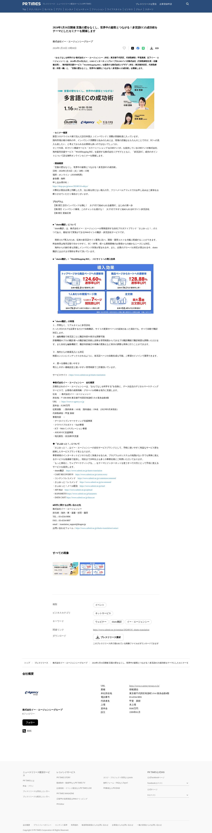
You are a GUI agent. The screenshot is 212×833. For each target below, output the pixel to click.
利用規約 (74, 825)
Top (24, 9)
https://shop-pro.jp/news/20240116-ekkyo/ (70, 186)
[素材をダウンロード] (151, 48)
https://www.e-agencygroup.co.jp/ (144, 686)
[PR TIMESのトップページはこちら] (57, 4)
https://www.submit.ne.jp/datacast (80, 497)
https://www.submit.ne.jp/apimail (78, 490)
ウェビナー (100, 622)
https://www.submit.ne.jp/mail (92, 486)
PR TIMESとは (28, 780)
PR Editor (60, 804)
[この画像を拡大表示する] (65, 569)
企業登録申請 (165, 4)
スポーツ (149, 9)
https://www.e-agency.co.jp (72, 402)
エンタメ (69, 9)
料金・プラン (28, 786)
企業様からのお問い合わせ (122, 825)
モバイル (48, 9)
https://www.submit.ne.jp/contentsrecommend (97, 478)
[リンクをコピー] (157, 48)
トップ (27, 663)
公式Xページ (152, 789)
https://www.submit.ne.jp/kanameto (82, 494)
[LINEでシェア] (143, 48)
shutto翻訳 (117, 622)
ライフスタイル (114, 9)
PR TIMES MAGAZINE (65, 793)
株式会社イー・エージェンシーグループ (70, 663)
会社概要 (26, 825)
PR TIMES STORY (63, 777)
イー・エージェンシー (138, 622)
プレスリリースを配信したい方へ (36, 796)
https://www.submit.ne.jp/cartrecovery (91, 474)
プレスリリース (41, 663)
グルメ (139, 9)
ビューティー (82, 9)
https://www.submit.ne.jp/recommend (95, 482)
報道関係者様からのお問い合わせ (95, 825)
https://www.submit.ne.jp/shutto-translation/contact (97, 528)
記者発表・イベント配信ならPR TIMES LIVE (74, 788)
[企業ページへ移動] (31, 694)
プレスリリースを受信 (146, 4)
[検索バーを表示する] (188, 4)
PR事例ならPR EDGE (111, 788)
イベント (99, 605)
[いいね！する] (124, 48)
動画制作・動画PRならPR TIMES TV (71, 783)
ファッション (98, 9)
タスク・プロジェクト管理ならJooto (118, 777)
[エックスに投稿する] (132, 48)
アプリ (59, 9)
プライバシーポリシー (42, 825)
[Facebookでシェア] (138, 48)
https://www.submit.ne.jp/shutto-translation (87, 375)
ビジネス (129, 9)
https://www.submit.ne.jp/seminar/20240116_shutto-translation (121, 630)
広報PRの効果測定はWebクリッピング (72, 798)
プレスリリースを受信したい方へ (36, 791)
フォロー (30, 722)
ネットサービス (103, 613)
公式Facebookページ (155, 777)
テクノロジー (35, 9)
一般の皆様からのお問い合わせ (149, 825)
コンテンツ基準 (61, 825)
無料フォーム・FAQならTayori (115, 783)
